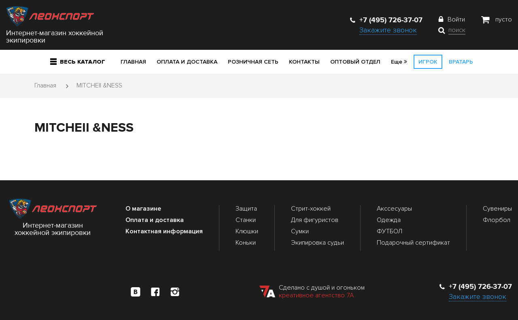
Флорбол (496, 220)
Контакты (304, 61)
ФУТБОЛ (389, 231)
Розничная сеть (253, 61)
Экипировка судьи (317, 243)
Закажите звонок (388, 30)
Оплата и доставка (187, 61)
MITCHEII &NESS (99, 85)
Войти (456, 19)
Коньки (246, 243)
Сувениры (497, 209)
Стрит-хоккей (311, 209)
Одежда (389, 220)
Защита (246, 209)
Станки (246, 220)
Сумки (300, 231)
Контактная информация (164, 231)
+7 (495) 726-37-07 (386, 19)
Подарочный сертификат (413, 243)
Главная (133, 61)
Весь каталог (77, 61)
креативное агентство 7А (316, 295)
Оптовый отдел (355, 61)
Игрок (427, 61)
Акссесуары (394, 209)
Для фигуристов (314, 220)
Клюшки (247, 231)
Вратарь (461, 61)
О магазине (143, 209)
